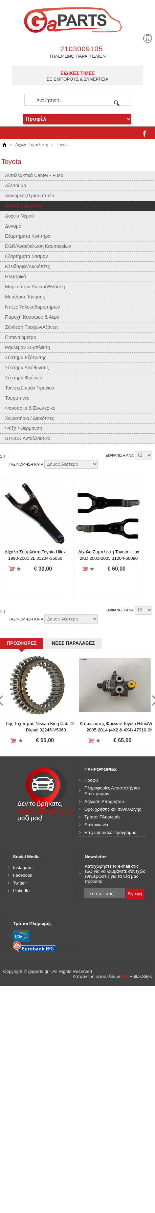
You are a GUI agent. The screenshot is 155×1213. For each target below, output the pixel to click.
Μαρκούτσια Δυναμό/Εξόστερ (36, 286)
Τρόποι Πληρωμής (102, 937)
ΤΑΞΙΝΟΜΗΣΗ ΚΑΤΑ (26, 464)
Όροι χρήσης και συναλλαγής (112, 929)
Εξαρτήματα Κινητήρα (28, 236)
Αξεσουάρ (15, 185)
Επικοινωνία (96, 945)
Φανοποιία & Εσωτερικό (30, 408)
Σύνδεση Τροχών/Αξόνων (32, 327)
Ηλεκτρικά (15, 276)
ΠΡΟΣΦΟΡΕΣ (21, 761)
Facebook (22, 995)
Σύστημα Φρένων (23, 377)
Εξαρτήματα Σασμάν (26, 256)
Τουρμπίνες (17, 398)
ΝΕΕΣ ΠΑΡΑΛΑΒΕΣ (70, 761)
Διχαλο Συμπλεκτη (31, 144)
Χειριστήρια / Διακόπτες (29, 418)
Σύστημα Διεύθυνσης (27, 367)
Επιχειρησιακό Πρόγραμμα (110, 952)
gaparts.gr (77, 19)
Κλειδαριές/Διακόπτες (27, 266)
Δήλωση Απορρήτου (104, 921)
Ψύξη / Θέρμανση (23, 428)
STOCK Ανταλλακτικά (27, 438)
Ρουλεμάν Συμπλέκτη (27, 347)
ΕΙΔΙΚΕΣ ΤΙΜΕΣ (78, 73)
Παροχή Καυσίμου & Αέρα (32, 317)
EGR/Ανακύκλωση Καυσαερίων (38, 246)
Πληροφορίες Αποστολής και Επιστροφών (112, 911)
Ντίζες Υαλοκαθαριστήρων (32, 307)
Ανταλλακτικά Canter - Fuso (34, 175)
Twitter (19, 1003)
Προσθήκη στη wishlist (22, 569)
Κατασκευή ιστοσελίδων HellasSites (112, 1097)
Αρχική (4, 145)
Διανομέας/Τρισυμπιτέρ (29, 195)
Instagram (22, 987)
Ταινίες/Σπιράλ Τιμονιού (29, 388)
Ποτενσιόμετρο (20, 337)
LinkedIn (21, 1011)
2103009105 (81, 49)
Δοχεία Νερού (19, 216)
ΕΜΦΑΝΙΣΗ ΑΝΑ (120, 455)
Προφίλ (91, 900)
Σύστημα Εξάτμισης (25, 357)
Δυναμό (13, 226)
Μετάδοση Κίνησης (25, 296)
